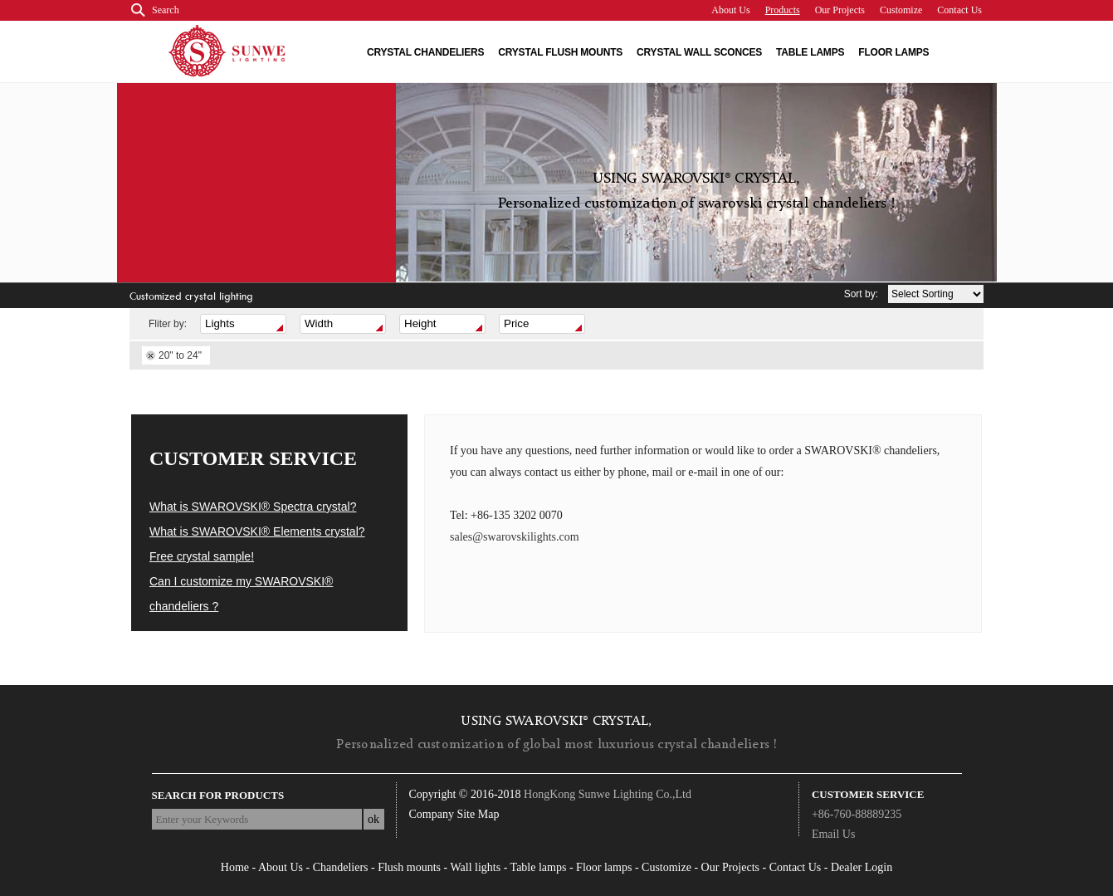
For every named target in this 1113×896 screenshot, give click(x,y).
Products (782, 10)
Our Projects (840, 10)
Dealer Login (861, 867)
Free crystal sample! (201, 556)
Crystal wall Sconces (699, 52)
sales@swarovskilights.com (514, 537)
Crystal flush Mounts (560, 52)
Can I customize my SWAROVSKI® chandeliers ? (241, 594)
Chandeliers (341, 867)
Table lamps (810, 52)
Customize (901, 10)
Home (235, 867)
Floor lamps (893, 52)
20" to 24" (180, 355)
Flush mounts (409, 867)
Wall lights (475, 867)
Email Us (834, 834)
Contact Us (959, 10)
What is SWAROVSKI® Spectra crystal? (252, 506)
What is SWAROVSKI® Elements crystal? (257, 531)
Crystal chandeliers (425, 52)
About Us (730, 10)
